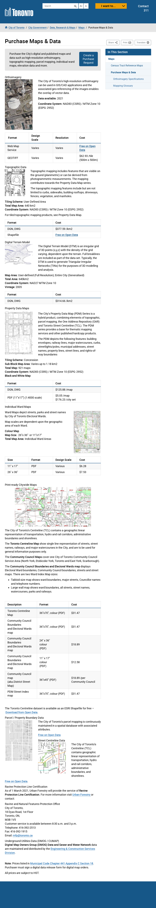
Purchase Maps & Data (123, 72)
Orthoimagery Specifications (128, 79)
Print (125, 42)
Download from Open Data (21, 712)
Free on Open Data (66, 235)
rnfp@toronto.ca (23, 835)
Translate (141, 42)
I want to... (108, 6)
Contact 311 (143, 8)
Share (113, 42)
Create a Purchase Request (88, 59)
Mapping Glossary (123, 85)
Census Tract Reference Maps (127, 65)
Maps (111, 59)
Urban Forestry (81, 794)
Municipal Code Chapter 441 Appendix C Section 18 (61, 863)
